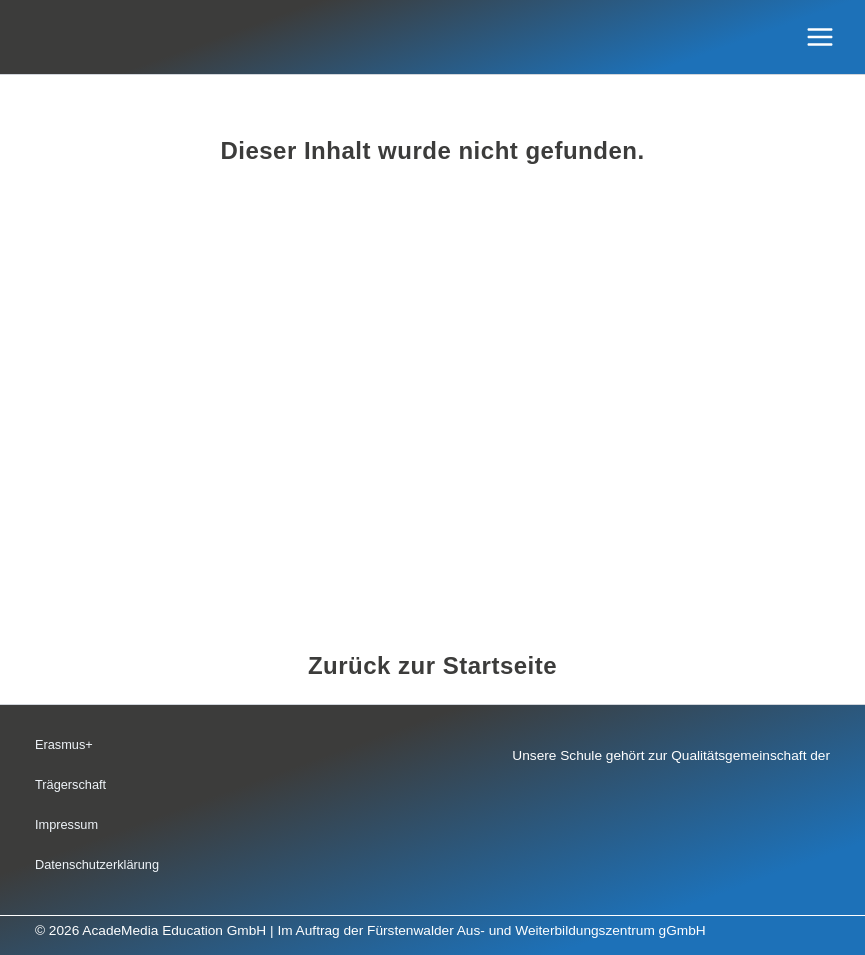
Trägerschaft (70, 784)
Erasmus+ (64, 744)
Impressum (66, 824)
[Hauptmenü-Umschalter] (820, 37)
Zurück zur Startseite (432, 665)
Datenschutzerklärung (97, 864)
